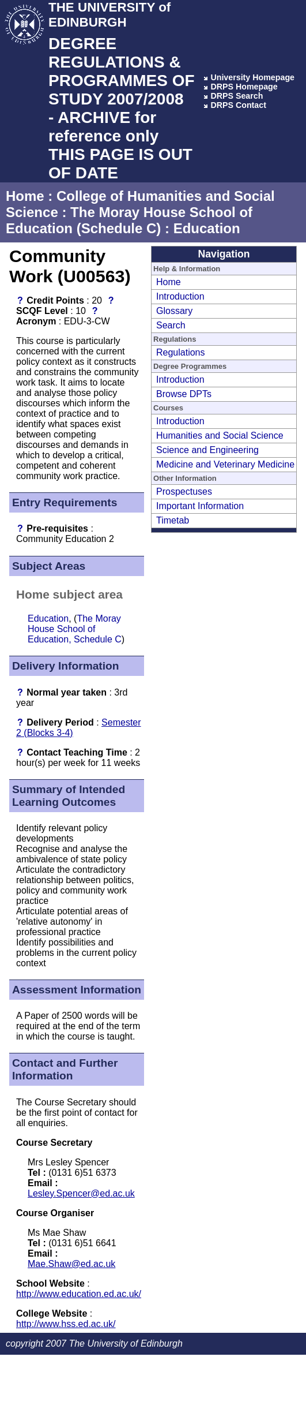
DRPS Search (236, 95)
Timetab (172, 520)
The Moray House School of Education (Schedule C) (129, 220)
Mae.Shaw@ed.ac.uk (71, 1264)
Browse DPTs (183, 394)
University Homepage (252, 77)
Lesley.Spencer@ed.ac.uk (81, 1193)
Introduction (180, 296)
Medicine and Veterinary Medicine (225, 464)
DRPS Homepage (243, 86)
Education (206, 228)
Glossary (174, 311)
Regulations (180, 352)
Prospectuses (184, 491)
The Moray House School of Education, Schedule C (75, 629)
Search (171, 325)
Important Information (200, 506)
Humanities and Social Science (220, 435)
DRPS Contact (238, 105)
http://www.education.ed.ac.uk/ (78, 1294)
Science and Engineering (207, 450)
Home (25, 196)
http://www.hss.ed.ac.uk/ (66, 1324)
